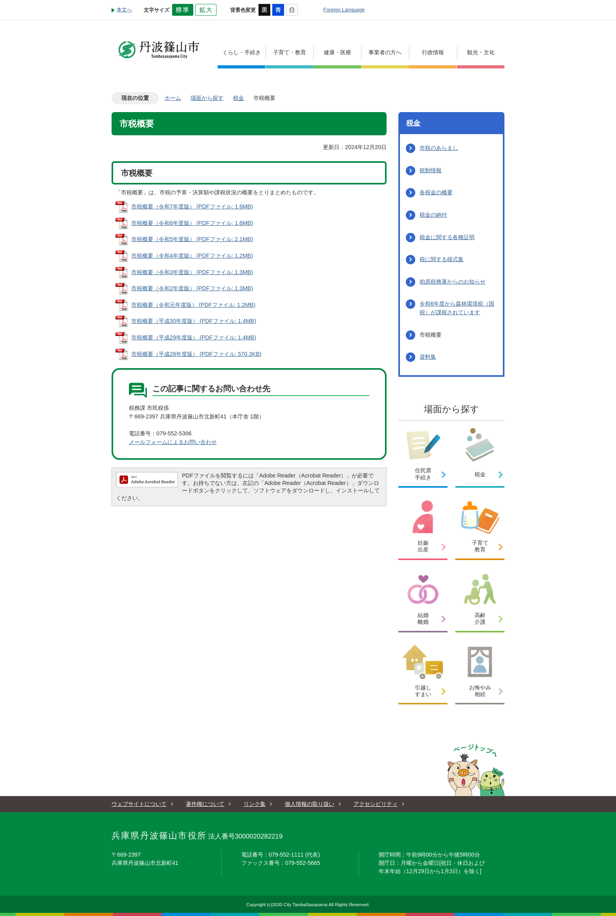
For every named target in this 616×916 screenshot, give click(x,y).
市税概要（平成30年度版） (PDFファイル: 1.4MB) (193, 321)
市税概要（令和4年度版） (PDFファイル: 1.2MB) (192, 255)
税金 (238, 98)
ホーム (173, 98)
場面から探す (207, 98)
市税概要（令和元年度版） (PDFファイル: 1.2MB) (193, 305)
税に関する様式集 (442, 259)
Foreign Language (344, 10)
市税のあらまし (439, 148)
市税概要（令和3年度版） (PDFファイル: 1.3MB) (192, 272)
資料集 (428, 357)
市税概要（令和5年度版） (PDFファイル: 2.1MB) (192, 239)
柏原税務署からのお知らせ (453, 281)
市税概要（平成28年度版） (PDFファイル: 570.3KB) (196, 354)
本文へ (124, 10)
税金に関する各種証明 (447, 237)
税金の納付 (433, 215)
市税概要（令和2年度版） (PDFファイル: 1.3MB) (192, 288)
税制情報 (431, 170)
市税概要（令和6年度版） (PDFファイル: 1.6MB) (192, 223)
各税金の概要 (436, 192)
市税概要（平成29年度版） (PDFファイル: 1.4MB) (193, 337)
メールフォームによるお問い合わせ (173, 442)
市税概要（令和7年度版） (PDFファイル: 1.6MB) (192, 206)
